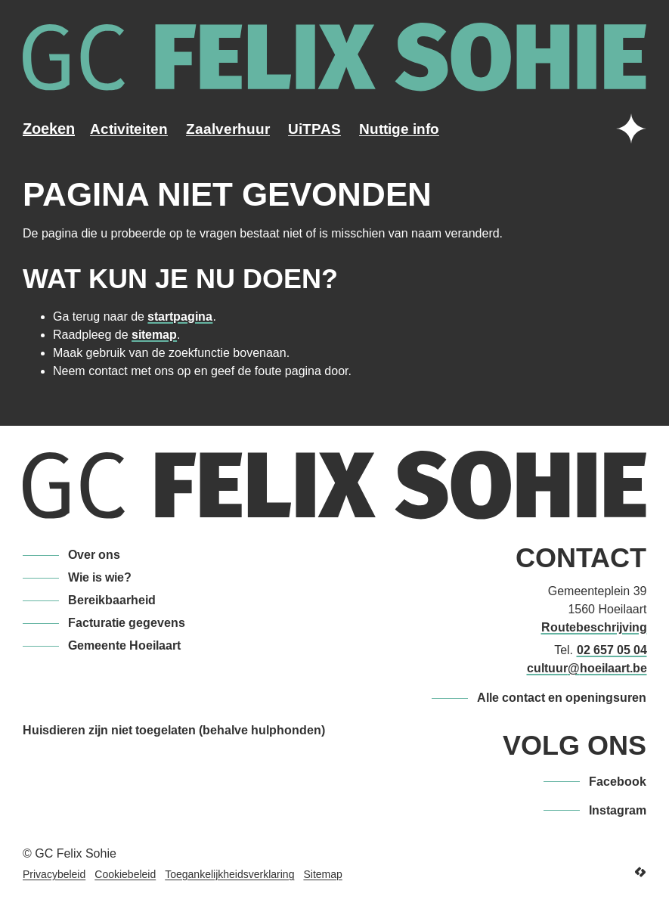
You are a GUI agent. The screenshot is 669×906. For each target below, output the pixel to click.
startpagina (179, 316)
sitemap (154, 334)
